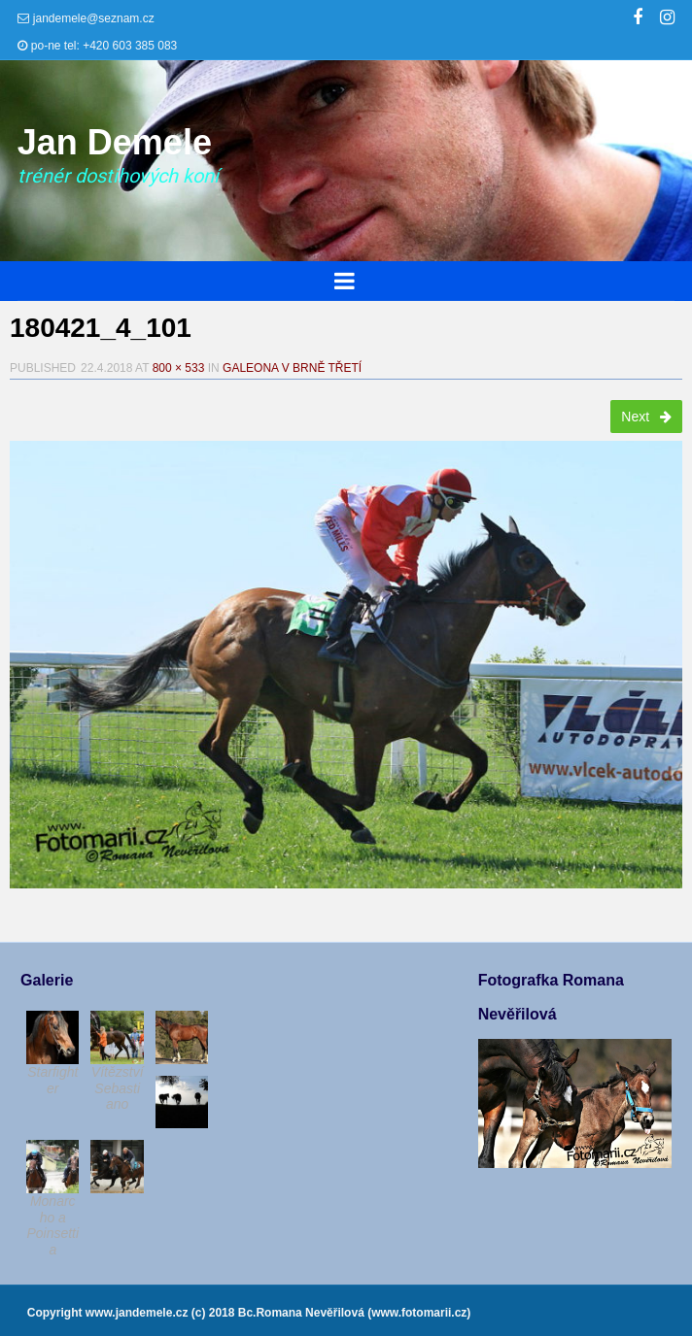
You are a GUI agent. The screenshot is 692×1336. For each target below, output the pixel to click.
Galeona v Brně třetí (292, 368)
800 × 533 (179, 368)
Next (646, 416)
